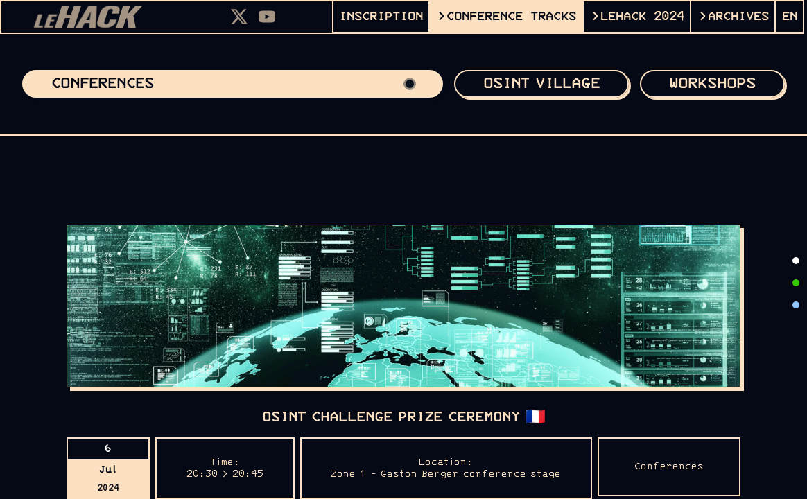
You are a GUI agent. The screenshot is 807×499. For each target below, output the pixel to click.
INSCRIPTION (381, 16)
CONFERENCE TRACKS (511, 16)
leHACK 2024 (642, 16)
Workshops (712, 84)
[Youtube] (267, 16)
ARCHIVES (738, 16)
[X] (239, 16)
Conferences (232, 84)
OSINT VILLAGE (541, 84)
